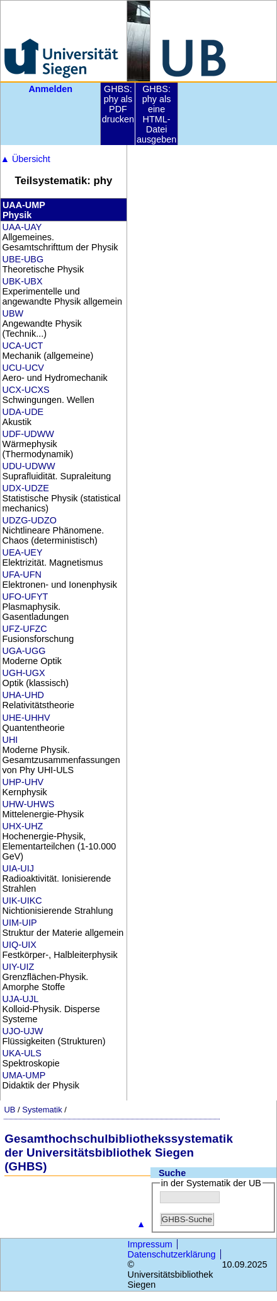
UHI (10, 740)
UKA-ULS (22, 1053)
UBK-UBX (23, 281)
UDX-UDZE (26, 488)
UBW (13, 313)
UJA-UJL (21, 999)
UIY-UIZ (19, 967)
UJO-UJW (23, 1031)
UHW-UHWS (29, 804)
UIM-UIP (20, 923)
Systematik (42, 1109)
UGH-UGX (24, 673)
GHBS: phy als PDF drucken (118, 104)
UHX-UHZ (23, 826)
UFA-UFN (22, 574)
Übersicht (25, 159)
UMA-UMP (24, 1075)
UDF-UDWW (28, 434)
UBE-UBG (23, 259)
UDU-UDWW (29, 466)
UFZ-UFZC (25, 629)
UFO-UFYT (25, 597)
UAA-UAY (22, 227)
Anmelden (50, 89)
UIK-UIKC (22, 901)
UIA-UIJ (18, 868)
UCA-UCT (23, 346)
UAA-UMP (24, 205)
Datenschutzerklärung (172, 1254)
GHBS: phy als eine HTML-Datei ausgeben (156, 114)
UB (9, 1109)
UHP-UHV (23, 782)
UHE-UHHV (26, 718)
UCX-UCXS (26, 390)
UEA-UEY (23, 552)
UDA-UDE (23, 412)
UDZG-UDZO (30, 520)
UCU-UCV (23, 368)
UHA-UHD (23, 695)
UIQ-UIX (20, 945)
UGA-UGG (24, 651)
